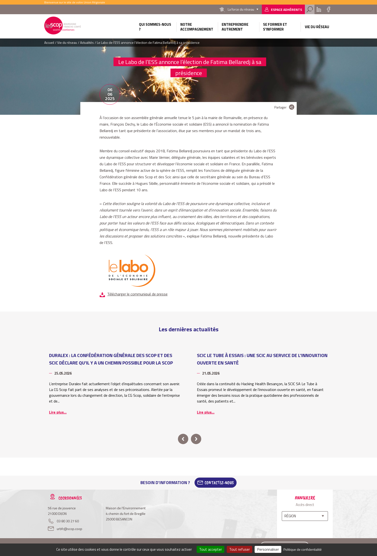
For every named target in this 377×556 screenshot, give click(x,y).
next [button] (196, 439)
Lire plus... (58, 412)
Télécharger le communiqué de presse (137, 294)
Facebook (328, 9)
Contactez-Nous (219, 482)
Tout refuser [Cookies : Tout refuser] (239, 549)
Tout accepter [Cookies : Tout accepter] (210, 549)
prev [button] (183, 439)
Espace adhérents (286, 9)
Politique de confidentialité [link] (302, 549)
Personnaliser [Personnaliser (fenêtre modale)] (268, 549)
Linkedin (318, 9)
